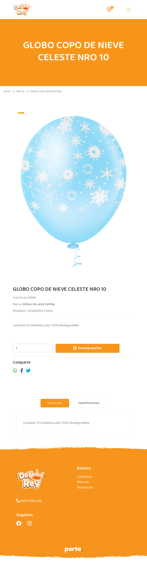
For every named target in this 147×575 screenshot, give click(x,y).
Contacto (84, 478)
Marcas (83, 484)
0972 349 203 (29, 503)
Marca (22, 91)
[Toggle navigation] (128, 9)
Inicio (9, 91)
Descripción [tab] (54, 404)
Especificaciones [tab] (89, 404)
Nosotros (85, 489)
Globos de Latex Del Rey (38, 304)
